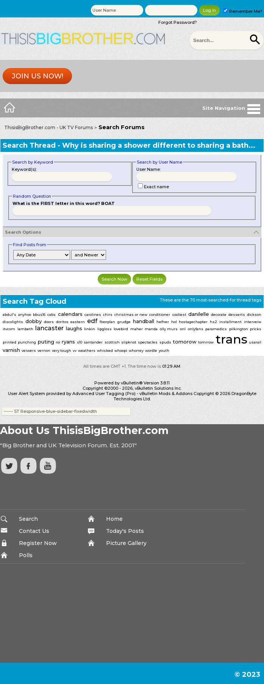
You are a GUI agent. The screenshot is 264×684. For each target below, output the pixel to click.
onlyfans (195, 329)
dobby (33, 321)
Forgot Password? (177, 22)
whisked (105, 350)
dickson (254, 314)
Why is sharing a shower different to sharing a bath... (158, 145)
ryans (68, 342)
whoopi (120, 350)
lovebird (121, 329)
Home (114, 518)
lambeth (25, 329)
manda (151, 329)
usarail (255, 342)
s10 (79, 342)
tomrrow (206, 342)
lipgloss (104, 329)
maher (136, 329)
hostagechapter (193, 322)
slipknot (128, 342)
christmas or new (130, 314)
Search (28, 518)
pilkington (238, 329)
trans (231, 339)
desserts (236, 314)
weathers (86, 350)
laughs (74, 328)
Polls (26, 555)
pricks (255, 329)
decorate (219, 314)
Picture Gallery (126, 543)
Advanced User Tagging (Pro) (104, 393)
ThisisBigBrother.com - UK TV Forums (48, 127)
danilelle (198, 314)
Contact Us (34, 531)
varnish (11, 350)
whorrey (136, 350)
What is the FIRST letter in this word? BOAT (63, 203)
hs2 (213, 322)
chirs (107, 314)
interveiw (252, 322)
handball (143, 321)
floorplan (107, 322)
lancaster (49, 328)
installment (230, 322)
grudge (124, 322)
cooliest (179, 314)
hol (174, 322)
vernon (43, 350)
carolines (92, 314)
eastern (77, 322)
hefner (162, 322)
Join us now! (37, 76)
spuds (165, 342)
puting (46, 342)
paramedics (216, 329)
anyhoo (24, 314)
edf (92, 321)
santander (93, 342)
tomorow (185, 342)
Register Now (38, 543)
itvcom (9, 329)
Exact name (153, 186)
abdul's (9, 314)
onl (183, 329)
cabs (51, 314)
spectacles (148, 342)
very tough (61, 350)
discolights (13, 322)
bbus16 (39, 314)
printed (9, 342)
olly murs (169, 329)
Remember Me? (242, 11)
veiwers (29, 350)
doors (49, 322)
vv (75, 350)
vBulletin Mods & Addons (165, 393)
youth (164, 350)
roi (58, 342)
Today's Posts (125, 531)
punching (27, 342)
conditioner (159, 314)
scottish (112, 342)
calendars (70, 314)
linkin (89, 329)
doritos (62, 322)
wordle (151, 350)
